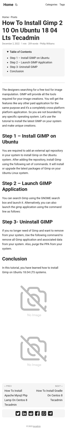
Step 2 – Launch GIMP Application (31, 62)
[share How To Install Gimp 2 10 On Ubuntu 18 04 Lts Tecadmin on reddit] (31, 414)
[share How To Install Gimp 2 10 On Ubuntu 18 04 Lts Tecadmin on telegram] (50, 414)
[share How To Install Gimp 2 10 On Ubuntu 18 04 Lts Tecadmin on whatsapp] (44, 414)
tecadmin (37, 426)
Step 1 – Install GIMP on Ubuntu (29, 57)
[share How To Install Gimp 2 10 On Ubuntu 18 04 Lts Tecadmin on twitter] (18, 414)
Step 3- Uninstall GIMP (24, 66)
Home (8, 4)
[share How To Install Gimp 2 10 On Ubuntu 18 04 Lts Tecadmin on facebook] (37, 414)
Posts (14, 17)
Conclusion (17, 71)
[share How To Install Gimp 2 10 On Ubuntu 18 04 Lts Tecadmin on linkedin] (24, 414)
